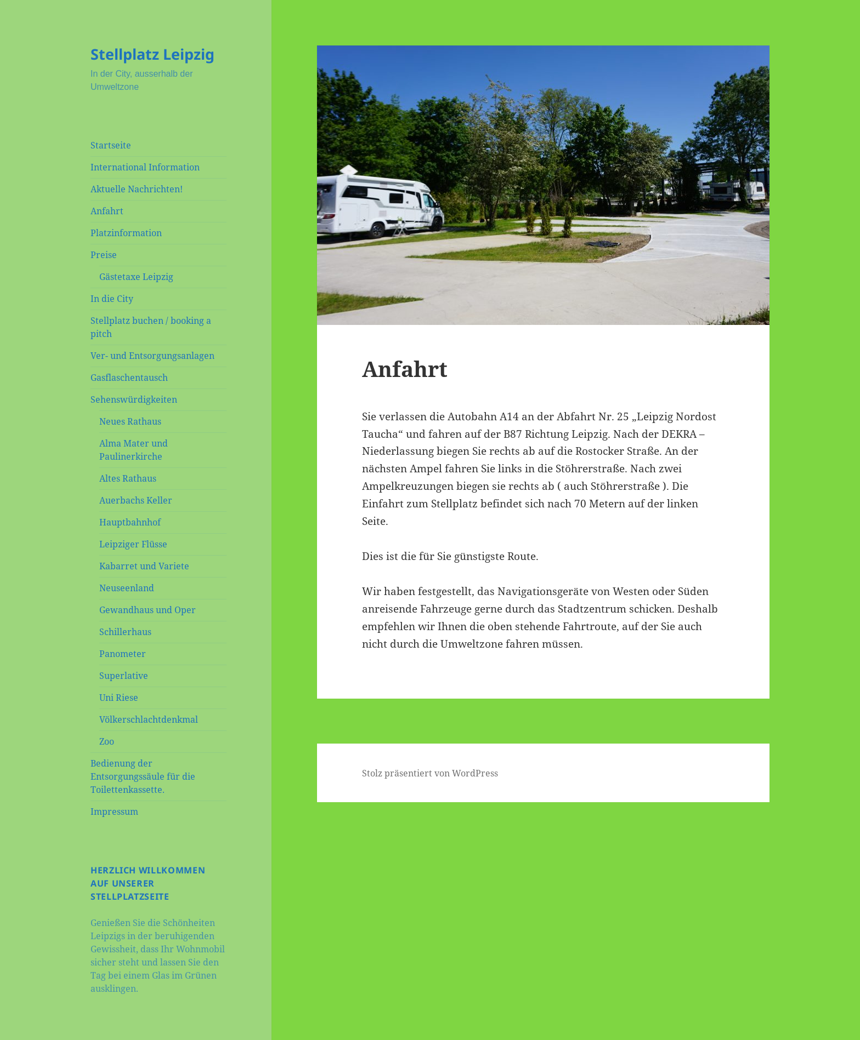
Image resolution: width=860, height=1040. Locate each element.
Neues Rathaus (130, 421)
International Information (145, 167)
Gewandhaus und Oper (147, 610)
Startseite (110, 145)
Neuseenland (126, 588)
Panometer (122, 654)
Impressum (114, 811)
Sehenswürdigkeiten (133, 399)
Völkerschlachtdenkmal (148, 719)
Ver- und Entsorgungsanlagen (152, 356)
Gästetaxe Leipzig (136, 277)
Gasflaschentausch (129, 378)
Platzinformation (126, 233)
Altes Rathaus (127, 478)
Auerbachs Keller (135, 500)
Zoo (106, 741)
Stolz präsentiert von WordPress (430, 773)
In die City (111, 299)
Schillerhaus (125, 632)
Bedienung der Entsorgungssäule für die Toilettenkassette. (142, 776)
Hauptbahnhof (130, 522)
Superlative (123, 676)
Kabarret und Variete (144, 566)
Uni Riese (118, 698)
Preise (103, 255)
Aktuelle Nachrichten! (136, 189)
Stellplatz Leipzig (152, 54)
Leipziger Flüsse (133, 544)
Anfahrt (106, 211)
